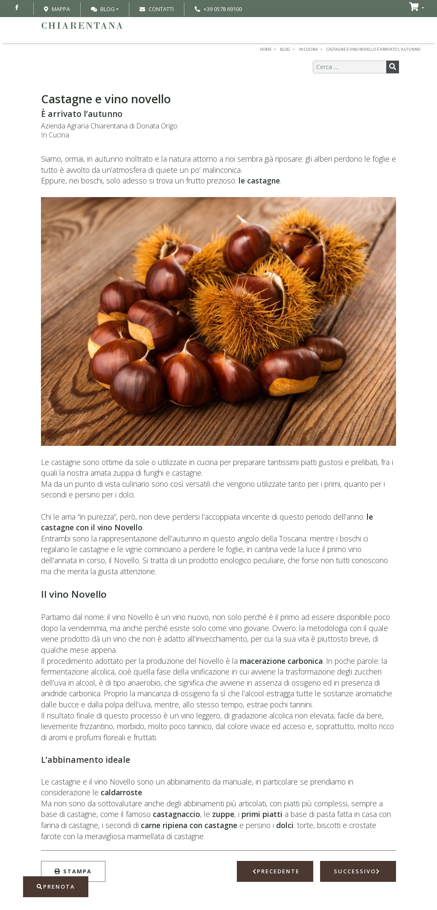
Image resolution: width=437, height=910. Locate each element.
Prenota (56, 886)
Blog (103, 9)
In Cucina (55, 135)
